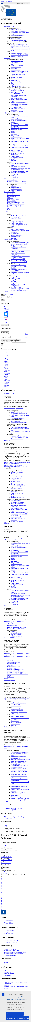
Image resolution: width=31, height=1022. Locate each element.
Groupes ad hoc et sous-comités (19, 277)
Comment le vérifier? (23, 3)
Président (6, 211)
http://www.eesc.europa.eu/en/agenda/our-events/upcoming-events (15, 622)
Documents (10, 76)
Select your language (6, 341)
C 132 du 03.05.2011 (6, 860)
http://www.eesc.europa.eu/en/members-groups (16, 698)
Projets (12, 84)
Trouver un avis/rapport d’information (17, 61)
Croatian (6, 368)
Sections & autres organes (11, 239)
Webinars (13, 186)
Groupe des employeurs (17, 221)
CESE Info (10, 198)
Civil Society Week (16, 89)
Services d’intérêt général (17, 153)
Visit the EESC (8, 922)
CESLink (6, 985)
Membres (9, 214)
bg (1, 877)
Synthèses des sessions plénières (19, 71)
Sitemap (6, 962)
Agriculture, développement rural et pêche (15, 816)
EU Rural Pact (14, 177)
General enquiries (8, 923)
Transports (13, 160)
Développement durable (17, 157)
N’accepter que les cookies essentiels (18, 1018)
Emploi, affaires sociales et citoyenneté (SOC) (18, 253)
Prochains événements (16, 187)
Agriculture (4, 872)
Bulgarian (6, 352)
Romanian (6, 382)
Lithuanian (7, 373)
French (6, 365)
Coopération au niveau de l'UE (19, 44)
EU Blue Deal (14, 174)
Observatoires (11, 263)
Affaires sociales (15, 156)
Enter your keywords (6, 296)
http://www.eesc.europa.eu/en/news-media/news (17, 653)
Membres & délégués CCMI (18, 215)
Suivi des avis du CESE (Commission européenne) (18, 73)
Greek (5, 358)
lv (1, 897)
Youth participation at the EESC (19, 172)
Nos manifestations (12, 184)
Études (12, 83)
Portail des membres (16, 218)
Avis (12, 64)
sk (1, 906)
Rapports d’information (17, 65)
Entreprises (14, 134)
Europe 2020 (4, 873)
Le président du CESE (16, 29)
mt (1, 898)
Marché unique (15, 154)
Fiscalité (13, 159)
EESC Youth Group (16, 287)
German (6, 356)
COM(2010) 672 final (6, 857)
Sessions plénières (12, 180)
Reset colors (13, 340)
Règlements (10, 52)
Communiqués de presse (13, 195)
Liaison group (7, 983)
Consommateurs (15, 123)
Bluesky (6, 314)
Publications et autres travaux (15, 78)
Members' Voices (11, 201)
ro (1, 904)
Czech (5, 354)
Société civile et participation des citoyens (18, 87)
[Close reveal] (2, 345)
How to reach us (8, 920)
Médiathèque (10, 210)
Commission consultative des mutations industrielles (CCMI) (19, 261)
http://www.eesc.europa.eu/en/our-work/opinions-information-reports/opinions (17, 462)
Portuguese (7, 380)
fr (1, 891)
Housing (13, 144)
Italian (5, 371)
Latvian (6, 374)
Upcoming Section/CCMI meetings (16, 183)
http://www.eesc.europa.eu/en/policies (14, 538)
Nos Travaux (7, 826)
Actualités (10, 193)
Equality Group (15, 285)
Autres (9, 275)
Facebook (6, 309)
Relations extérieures (16, 137)
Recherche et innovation (17, 151)
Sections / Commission (13, 241)
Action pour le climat (16, 119)
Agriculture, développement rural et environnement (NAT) (20, 256)
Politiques (6, 113)
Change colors (4, 332)
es (1, 886)
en (1, 885)
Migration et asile (15, 150)
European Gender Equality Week (19, 171)
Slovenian (6, 385)
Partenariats (14, 110)
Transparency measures (10, 949)
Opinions (6, 829)
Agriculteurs (14, 232)
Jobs (5, 970)
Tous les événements (16, 189)
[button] (3, 912)
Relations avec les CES (17, 111)
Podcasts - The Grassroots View (15, 202)
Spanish (6, 361)
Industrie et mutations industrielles (20, 145)
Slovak (6, 383)
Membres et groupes (9, 212)
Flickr (6, 320)
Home (5, 825)
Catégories (10, 227)
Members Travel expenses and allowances (15, 952)
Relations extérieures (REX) (18, 259)
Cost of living (14, 175)
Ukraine (6, 291)
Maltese (6, 376)
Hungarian (7, 370)
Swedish (6, 386)
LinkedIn (6, 306)
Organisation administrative (14, 37)
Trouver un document (16, 77)
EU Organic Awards (16, 107)
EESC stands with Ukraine (18, 108)
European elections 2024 (17, 90)
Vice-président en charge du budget (20, 32)
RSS (5, 963)
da (1, 880)
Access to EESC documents (11, 950)
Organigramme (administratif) (19, 40)
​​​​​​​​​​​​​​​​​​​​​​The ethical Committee (17, 56)
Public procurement (9, 973)
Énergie (13, 132)
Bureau (12, 34)
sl (1, 907)
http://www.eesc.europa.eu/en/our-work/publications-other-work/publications (15, 465)
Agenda (6, 178)
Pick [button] (26, 334)
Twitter (6, 311)
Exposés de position (16, 67)
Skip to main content (6, 1)
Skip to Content (9, 294)
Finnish (6, 364)
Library (6, 932)
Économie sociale (15, 236)
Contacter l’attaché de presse (14, 205)
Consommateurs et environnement (20, 230)
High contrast (4, 325)
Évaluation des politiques (17, 86)
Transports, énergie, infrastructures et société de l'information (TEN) (20, 250)
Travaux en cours (15, 70)
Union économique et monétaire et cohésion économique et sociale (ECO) (20, 244)
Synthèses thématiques (17, 81)
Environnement (15, 135)
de (1, 882)
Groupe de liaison (15, 278)
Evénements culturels (16, 190)
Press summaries (11, 196)
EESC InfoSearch (8, 933)
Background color (5, 337)
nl (1, 900)
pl (1, 901)
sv (1, 909)
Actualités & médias (9, 192)
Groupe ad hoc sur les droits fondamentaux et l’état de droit (19, 283)
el (1, 883)
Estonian (6, 362)
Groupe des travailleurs (17, 223)
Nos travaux (7, 58)
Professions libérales (16, 235)
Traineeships (7, 972)
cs (1, 879)
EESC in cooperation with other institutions (15, 982)
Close (18, 340)
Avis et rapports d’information (15, 59)
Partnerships (7, 975)
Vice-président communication (19, 31)
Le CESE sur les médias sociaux (15, 204)
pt (1, 903)
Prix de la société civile (17, 92)
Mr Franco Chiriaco (6, 863)
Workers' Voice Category (17, 229)
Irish (5, 367)
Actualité (9, 162)
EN (5, 845)
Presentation (17, 93)
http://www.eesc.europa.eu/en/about (13, 408)
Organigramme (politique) (17, 35)
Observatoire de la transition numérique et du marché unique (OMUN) (19, 266)
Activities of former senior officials (13, 953)
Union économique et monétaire (19, 128)
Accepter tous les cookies (14, 1014)
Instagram (6, 308)
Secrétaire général (15, 38)
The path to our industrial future (19, 102)
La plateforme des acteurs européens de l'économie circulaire (20, 168)
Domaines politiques (12, 114)
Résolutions (14, 68)
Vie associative (15, 233)
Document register (9, 930)
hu (1, 892)
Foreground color (5, 334)
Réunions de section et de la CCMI (16, 181)
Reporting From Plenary (13, 199)
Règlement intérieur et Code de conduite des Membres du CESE (19, 54)
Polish (5, 379)
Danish (6, 355)
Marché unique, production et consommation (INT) (18, 247)
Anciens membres (15, 217)
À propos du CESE (9, 26)
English (6, 359)
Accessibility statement (10, 955)
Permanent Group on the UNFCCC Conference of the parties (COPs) (20, 289)
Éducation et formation (17, 129)
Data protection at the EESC (11, 940)
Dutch (5, 377)
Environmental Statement (10, 942)
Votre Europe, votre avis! (17, 98)
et (1, 888)
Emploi (12, 131)
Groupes (9, 220)
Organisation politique (13, 28)
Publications (14, 80)
